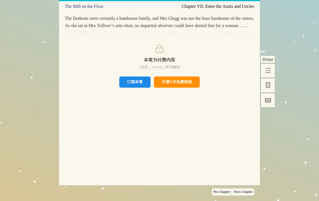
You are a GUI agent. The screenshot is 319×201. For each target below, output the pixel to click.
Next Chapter (243, 192)
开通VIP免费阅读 (177, 82)
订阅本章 (135, 82)
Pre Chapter (221, 192)
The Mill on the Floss (84, 6)
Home (267, 59)
